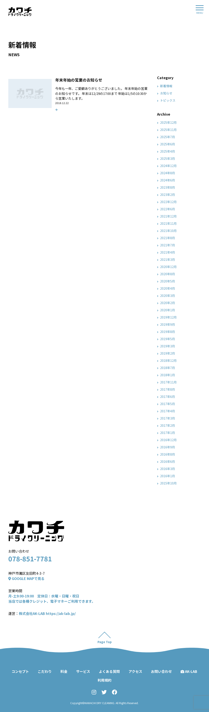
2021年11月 (168, 223)
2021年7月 (167, 245)
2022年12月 (168, 202)
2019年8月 (167, 331)
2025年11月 (168, 129)
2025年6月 (167, 144)
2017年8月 (167, 389)
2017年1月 (167, 432)
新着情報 (166, 86)
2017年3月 (167, 418)
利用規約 (104, 680)
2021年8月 (167, 238)
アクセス (135, 671)
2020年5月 (167, 281)
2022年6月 (167, 209)
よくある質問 (109, 671)
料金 (63, 671)
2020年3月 (167, 295)
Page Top (105, 642)
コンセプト (20, 671)
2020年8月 (167, 274)
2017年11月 (168, 382)
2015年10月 (168, 483)
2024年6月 (167, 180)
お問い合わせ (161, 671)
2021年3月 (167, 259)
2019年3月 (167, 346)
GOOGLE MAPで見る (26, 578)
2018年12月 (168, 360)
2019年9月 (167, 324)
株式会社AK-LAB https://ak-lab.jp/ (47, 613)
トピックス (167, 100)
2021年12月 (168, 216)
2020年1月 (167, 310)
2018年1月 (167, 375)
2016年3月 (167, 469)
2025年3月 (167, 158)
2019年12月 (168, 317)
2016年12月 (168, 440)
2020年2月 (167, 303)
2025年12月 (168, 122)
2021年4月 (167, 252)
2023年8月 (167, 187)
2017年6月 (167, 396)
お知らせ (166, 93)
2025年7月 (167, 137)
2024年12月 (168, 166)
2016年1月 (167, 476)
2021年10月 (168, 230)
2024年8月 (167, 173)
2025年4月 (167, 151)
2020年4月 (167, 288)
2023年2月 (167, 194)
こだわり (45, 671)
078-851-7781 (30, 558)
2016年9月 (167, 447)
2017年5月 (167, 404)
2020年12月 (168, 267)
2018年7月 (167, 368)
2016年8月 (167, 454)
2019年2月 (167, 353)
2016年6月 (167, 461)
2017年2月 (167, 425)
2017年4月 (167, 411)
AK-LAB (189, 671)
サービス (83, 671)
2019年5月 (167, 339)
